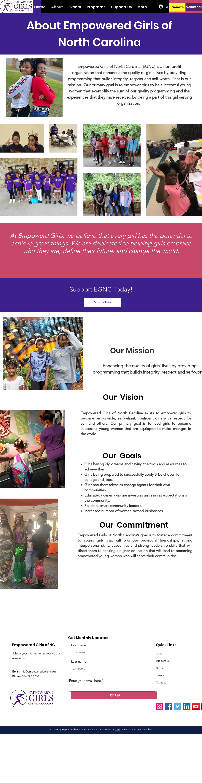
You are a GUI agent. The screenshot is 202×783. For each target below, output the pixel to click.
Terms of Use (128, 729)
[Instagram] (159, 706)
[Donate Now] (102, 302)
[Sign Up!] (114, 695)
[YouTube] (196, 706)
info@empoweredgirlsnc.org (38, 671)
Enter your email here (85, 680)
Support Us (162, 660)
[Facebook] (168, 706)
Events (160, 675)
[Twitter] (177, 706)
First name (79, 645)
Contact (161, 682)
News (159, 668)
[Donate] (178, 7)
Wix (117, 729)
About (159, 653)
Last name (78, 661)
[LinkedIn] (186, 706)
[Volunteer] (194, 7)
